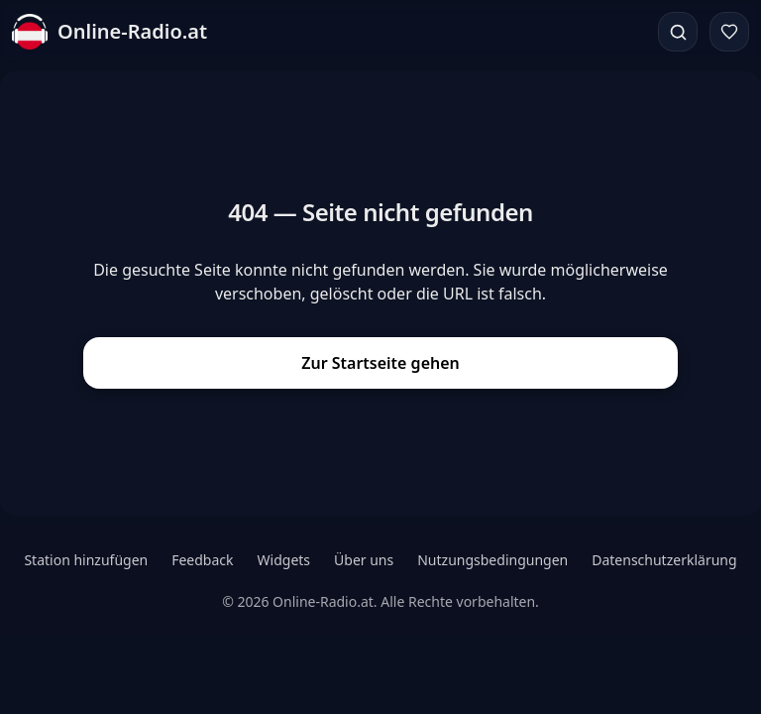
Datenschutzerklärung (664, 559)
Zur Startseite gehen (380, 363)
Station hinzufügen (86, 559)
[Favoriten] (729, 32)
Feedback (202, 559)
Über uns (363, 559)
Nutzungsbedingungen (492, 559)
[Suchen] (678, 32)
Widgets (284, 559)
